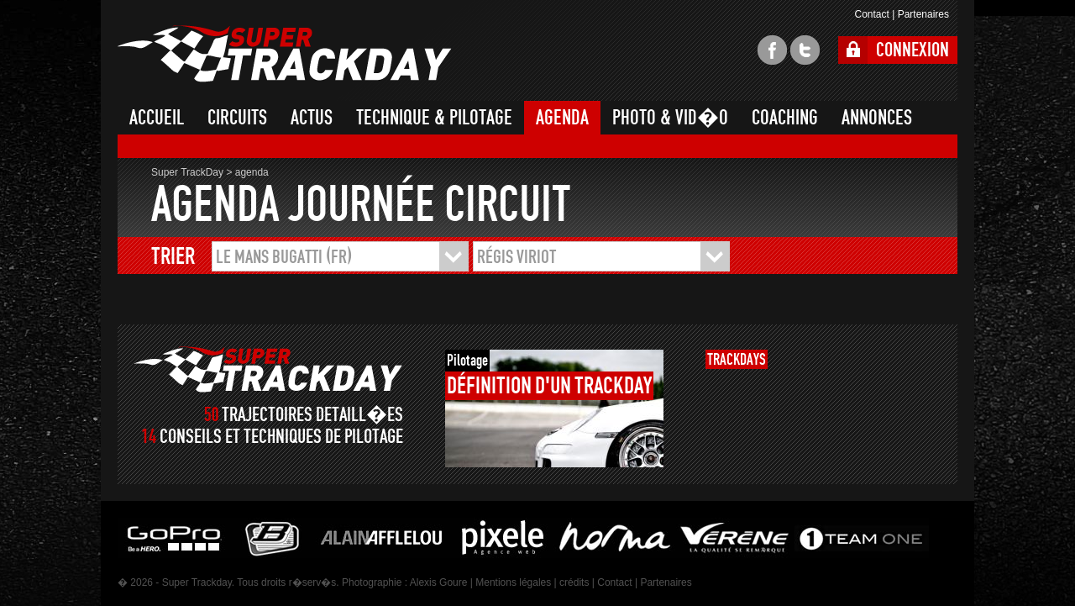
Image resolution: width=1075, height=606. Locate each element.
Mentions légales (513, 582)
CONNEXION (912, 50)
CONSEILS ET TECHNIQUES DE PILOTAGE (281, 436)
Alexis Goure (439, 582)
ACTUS (312, 118)
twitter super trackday (805, 50)
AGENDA (562, 118)
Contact (871, 14)
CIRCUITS (237, 118)
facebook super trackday (772, 50)
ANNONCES (877, 118)
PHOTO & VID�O (670, 118)
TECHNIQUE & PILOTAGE (434, 118)
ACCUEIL (156, 118)
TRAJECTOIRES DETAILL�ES (312, 414)
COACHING (785, 118)
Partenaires (923, 14)
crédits (574, 582)
